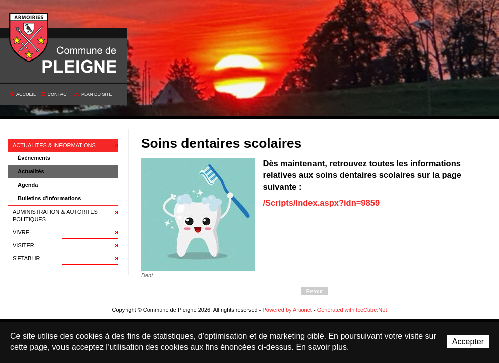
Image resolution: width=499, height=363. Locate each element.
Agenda (28, 185)
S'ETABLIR (26, 258)
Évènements (34, 158)
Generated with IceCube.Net (352, 310)
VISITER (23, 245)
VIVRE (21, 232)
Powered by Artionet (286, 310)
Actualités (31, 171)
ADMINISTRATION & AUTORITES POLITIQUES (55, 215)
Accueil (26, 94)
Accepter (468, 341)
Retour (314, 291)
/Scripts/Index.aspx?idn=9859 (321, 202)
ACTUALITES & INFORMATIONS (54, 145)
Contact (59, 94)
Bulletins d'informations (49, 198)
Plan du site (96, 94)
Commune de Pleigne (29, 38)
